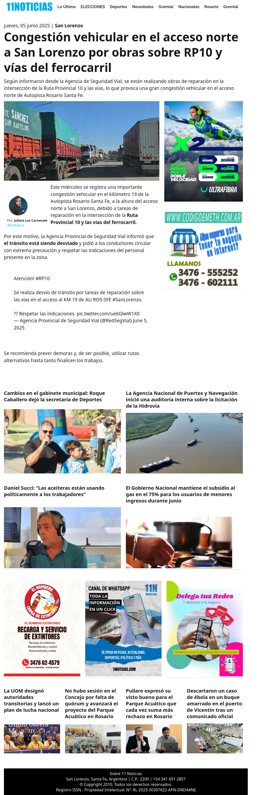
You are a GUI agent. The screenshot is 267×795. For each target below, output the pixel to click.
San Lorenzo (69, 25)
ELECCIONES (93, 6)
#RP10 (43, 278)
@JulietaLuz (15, 225)
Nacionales (189, 6)
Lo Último (66, 6)
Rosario (211, 6)
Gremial (166, 6)
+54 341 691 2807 (169, 779)
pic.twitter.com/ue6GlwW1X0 (108, 313)
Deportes (118, 6)
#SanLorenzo (126, 299)
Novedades (143, 6)
